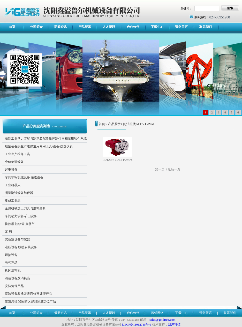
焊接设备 (11, 255)
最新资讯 (60, 313)
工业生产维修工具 (17, 154)
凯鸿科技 (174, 324)
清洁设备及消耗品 (17, 278)
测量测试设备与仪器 (19, 193)
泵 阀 (8, 231)
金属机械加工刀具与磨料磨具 (25, 208)
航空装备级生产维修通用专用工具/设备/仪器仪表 (39, 146)
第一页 (160, 169)
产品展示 (84, 27)
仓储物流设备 (14, 162)
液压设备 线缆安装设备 (21, 247)
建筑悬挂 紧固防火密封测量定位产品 (30, 301)
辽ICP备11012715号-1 (136, 324)
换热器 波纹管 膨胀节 (20, 224)
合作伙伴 (133, 27)
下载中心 (157, 27)
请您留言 (181, 27)
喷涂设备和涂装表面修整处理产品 (28, 293)
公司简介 (36, 27)
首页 (12, 27)
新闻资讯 (60, 27)
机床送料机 (13, 270)
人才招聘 (109, 27)
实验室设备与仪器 (17, 239)
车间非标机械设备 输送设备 (24, 177)
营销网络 (157, 313)
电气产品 (11, 262)
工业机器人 (13, 185)
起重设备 (11, 169)
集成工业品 (13, 200)
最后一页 (174, 169)
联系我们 (205, 27)
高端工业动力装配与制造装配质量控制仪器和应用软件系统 (46, 138)
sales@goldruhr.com (162, 319)
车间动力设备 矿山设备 (21, 216)
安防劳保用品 (14, 286)
